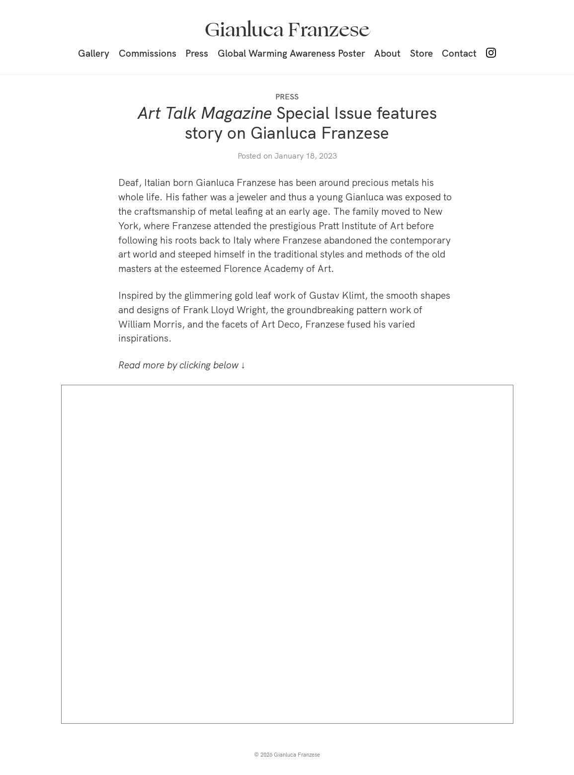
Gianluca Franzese (287, 29)
